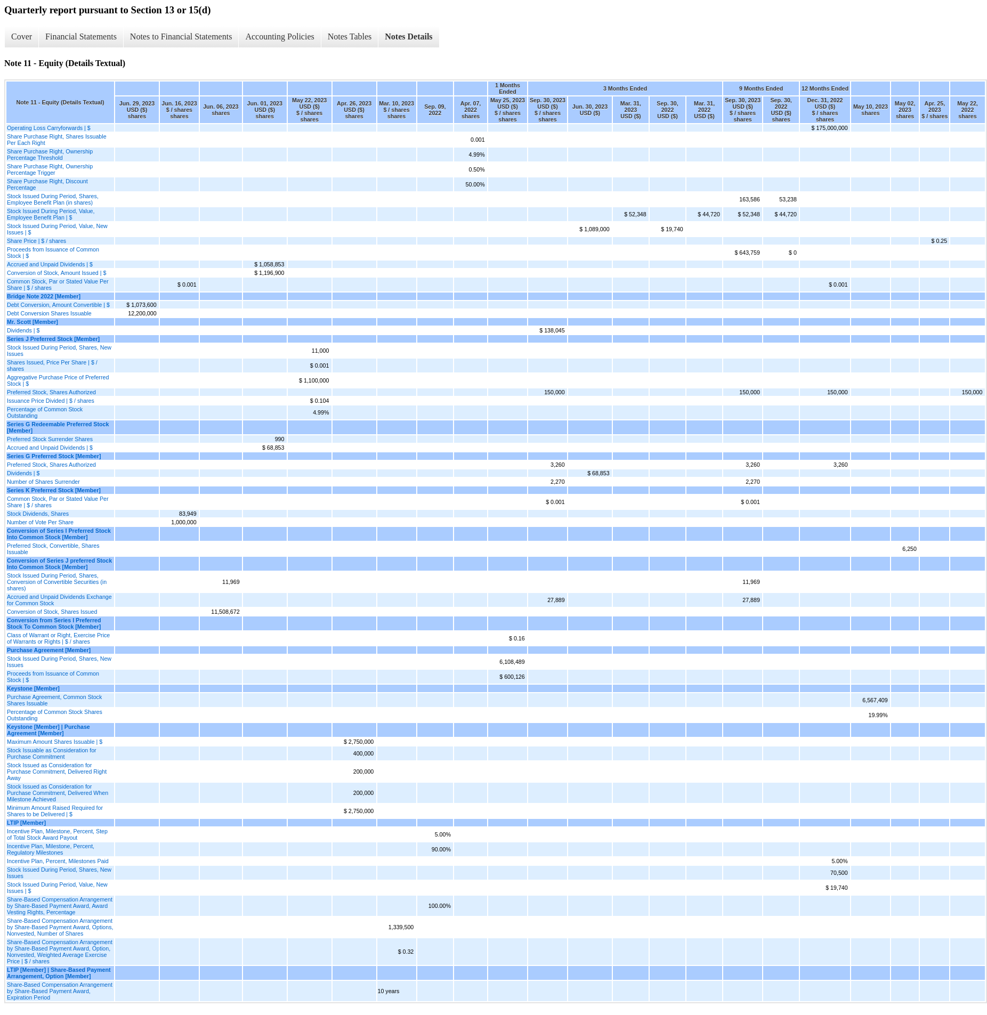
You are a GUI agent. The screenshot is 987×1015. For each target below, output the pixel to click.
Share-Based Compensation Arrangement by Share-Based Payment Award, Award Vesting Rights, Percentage (59, 905)
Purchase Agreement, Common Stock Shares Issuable (54, 700)
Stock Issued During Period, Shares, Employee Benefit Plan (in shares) (53, 199)
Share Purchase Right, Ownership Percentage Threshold (50, 154)
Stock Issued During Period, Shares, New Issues (59, 350)
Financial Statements (81, 36)
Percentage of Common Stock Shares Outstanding (54, 715)
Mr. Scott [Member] (32, 322)
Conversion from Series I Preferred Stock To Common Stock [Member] (54, 623)
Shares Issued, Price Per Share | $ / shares (52, 365)
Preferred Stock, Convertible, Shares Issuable (53, 548)
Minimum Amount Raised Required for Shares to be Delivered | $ (55, 811)
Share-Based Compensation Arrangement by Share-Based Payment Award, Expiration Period (59, 991)
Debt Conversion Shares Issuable (49, 313)
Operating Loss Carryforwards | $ (49, 128)
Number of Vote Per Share (40, 522)
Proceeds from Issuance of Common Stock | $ (53, 252)
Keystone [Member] (33, 688)
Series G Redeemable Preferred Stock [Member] (58, 427)
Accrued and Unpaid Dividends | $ (50, 264)
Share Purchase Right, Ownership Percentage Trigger (50, 169)
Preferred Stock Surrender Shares (50, 439)
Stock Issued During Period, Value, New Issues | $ (57, 229)
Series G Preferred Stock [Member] (54, 456)
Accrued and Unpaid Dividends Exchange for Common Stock (59, 600)
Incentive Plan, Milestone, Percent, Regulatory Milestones (50, 849)
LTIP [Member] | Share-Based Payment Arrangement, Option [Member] (58, 973)
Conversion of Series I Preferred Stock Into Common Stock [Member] (59, 533)
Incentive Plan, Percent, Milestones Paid (58, 861)
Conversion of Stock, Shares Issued (52, 611)
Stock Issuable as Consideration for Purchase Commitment (51, 753)
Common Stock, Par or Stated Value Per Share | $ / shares (58, 284)
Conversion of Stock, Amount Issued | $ (56, 273)
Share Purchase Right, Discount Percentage (47, 184)
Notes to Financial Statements (181, 36)
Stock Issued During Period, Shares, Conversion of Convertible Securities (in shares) (57, 581)
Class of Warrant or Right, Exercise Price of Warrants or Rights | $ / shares (58, 638)
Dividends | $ (23, 330)
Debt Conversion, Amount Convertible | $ (58, 305)
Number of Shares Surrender (43, 481)
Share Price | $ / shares (36, 241)
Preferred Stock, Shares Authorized (51, 392)
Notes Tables (350, 36)
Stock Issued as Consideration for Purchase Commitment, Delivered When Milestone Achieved (57, 792)
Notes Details (408, 36)
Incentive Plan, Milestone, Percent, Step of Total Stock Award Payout (57, 834)
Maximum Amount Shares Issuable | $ (54, 741)
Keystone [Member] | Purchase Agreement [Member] (48, 730)
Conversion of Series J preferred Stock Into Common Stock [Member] (59, 563)
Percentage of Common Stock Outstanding (45, 412)
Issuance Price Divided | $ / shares (50, 400)
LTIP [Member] (26, 822)
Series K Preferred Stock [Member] (54, 490)
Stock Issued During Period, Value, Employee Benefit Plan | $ (50, 214)
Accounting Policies (279, 36)
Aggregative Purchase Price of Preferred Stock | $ (58, 380)
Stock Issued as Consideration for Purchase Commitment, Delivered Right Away (57, 771)
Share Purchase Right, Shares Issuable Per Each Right (57, 139)
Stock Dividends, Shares (38, 513)
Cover (21, 36)
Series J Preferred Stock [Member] (53, 339)
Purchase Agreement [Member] (49, 650)
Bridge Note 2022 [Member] (43, 296)
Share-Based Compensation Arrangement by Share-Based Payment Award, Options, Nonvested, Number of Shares (60, 927)
